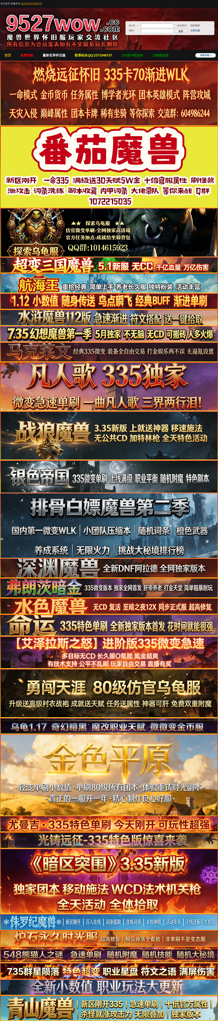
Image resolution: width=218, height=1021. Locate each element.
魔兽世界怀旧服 (54, 55)
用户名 (132, 25)
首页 (8, 55)
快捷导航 (204, 55)
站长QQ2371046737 (31, 3)
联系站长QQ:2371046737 (93, 55)
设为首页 (5, 3)
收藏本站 (15, 3)
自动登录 (180, 25)
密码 (131, 30)
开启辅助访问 (217, 2)
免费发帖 (26, 55)
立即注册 (195, 30)
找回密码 (195, 25)
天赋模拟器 (160, 55)
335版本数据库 (132, 55)
